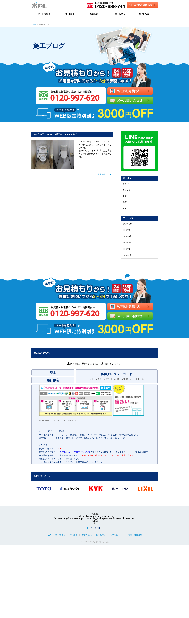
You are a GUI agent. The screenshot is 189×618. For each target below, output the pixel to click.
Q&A (49, 535)
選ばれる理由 (145, 14)
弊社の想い (120, 14)
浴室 (125, 196)
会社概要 (73, 535)
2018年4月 (127, 243)
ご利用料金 (69, 14)
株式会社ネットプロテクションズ (75, 452)
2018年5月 (127, 236)
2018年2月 (127, 255)
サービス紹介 (44, 14)
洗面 (125, 202)
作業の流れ (94, 14)
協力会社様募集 (135, 535)
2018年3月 (127, 249)
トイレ (126, 184)
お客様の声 (115, 535)
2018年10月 (128, 224)
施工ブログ (60, 535)
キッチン (127, 190)
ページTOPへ (96, 528)
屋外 (125, 209)
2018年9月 (127, 230)
